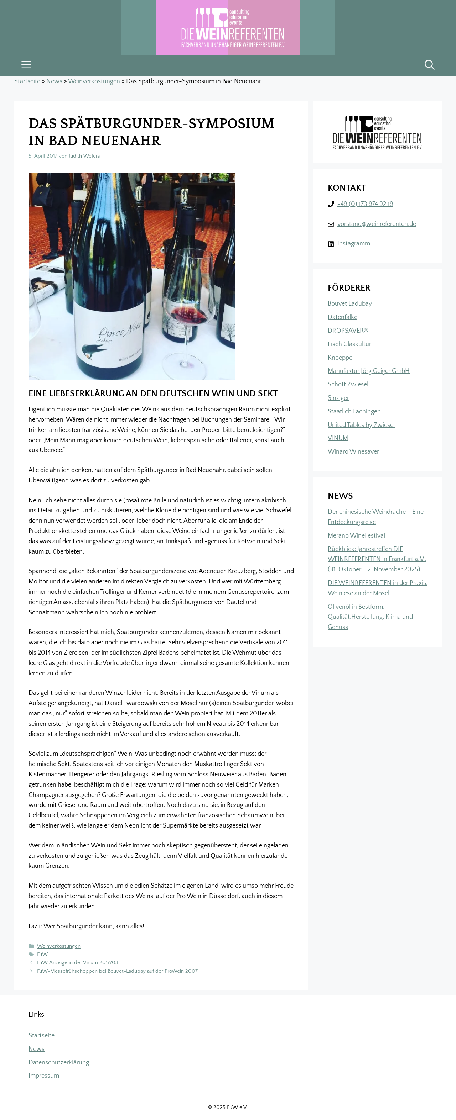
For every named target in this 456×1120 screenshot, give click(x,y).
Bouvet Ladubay (350, 303)
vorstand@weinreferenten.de (376, 224)
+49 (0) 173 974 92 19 (365, 204)
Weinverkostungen (94, 81)
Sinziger (338, 398)
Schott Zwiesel (348, 384)
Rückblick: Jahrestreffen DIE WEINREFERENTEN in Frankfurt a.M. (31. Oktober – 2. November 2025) (377, 560)
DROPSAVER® (348, 330)
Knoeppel (341, 357)
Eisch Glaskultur (349, 344)
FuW (42, 955)
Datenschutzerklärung (58, 1062)
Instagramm (353, 243)
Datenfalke (342, 317)
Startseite (27, 81)
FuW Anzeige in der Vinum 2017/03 (77, 963)
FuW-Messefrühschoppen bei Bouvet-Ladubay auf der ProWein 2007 (117, 971)
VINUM (338, 438)
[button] (429, 65)
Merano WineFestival (356, 535)
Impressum (43, 1075)
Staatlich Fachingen (354, 411)
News (54, 81)
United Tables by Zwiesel (361, 425)
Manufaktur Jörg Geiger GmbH (369, 371)
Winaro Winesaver (353, 451)
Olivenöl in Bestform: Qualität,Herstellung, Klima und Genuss (370, 617)
